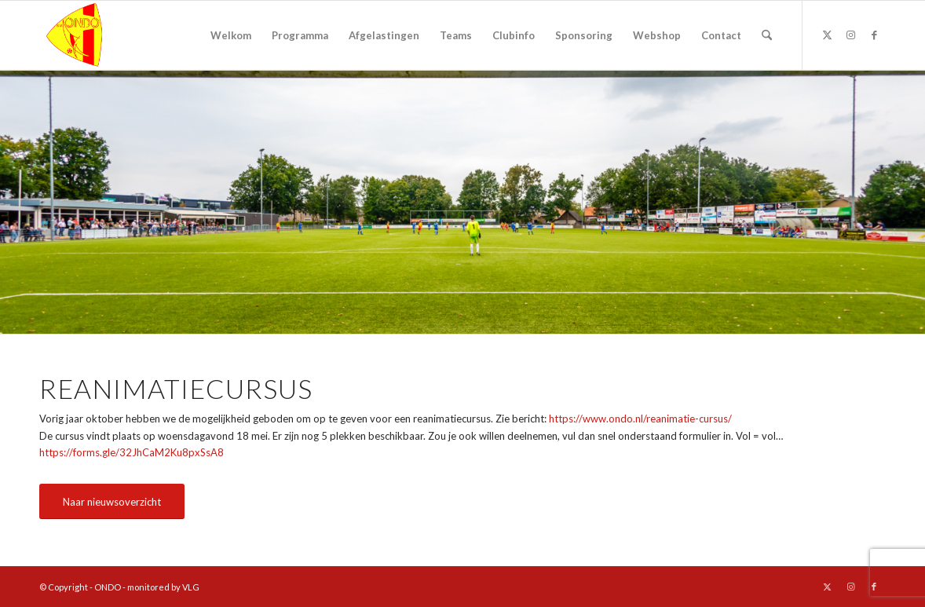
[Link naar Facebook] (874, 34)
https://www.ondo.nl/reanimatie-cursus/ (640, 418)
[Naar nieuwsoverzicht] (112, 502)
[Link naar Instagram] (850, 34)
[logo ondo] (114, 35)
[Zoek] (766, 35)
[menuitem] (230, 35)
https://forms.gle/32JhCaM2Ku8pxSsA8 (131, 452)
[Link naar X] (827, 34)
